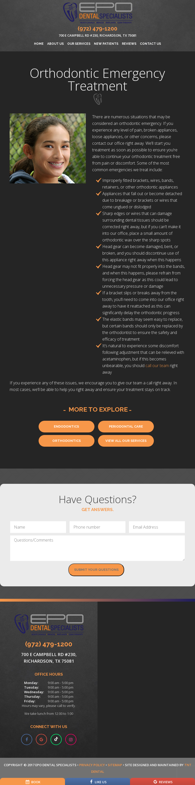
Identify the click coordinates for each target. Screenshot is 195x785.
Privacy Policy (92, 765)
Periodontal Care (126, 426)
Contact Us (150, 44)
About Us (55, 44)
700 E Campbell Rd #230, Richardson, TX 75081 (98, 35)
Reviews (129, 44)
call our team (157, 365)
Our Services (78, 44)
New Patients (106, 44)
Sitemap (115, 765)
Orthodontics (66, 441)
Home (39, 44)
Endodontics (66, 426)
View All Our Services (126, 441)
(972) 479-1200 (97, 28)
